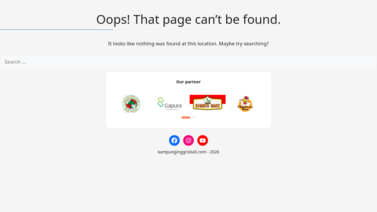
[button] (185, 117)
